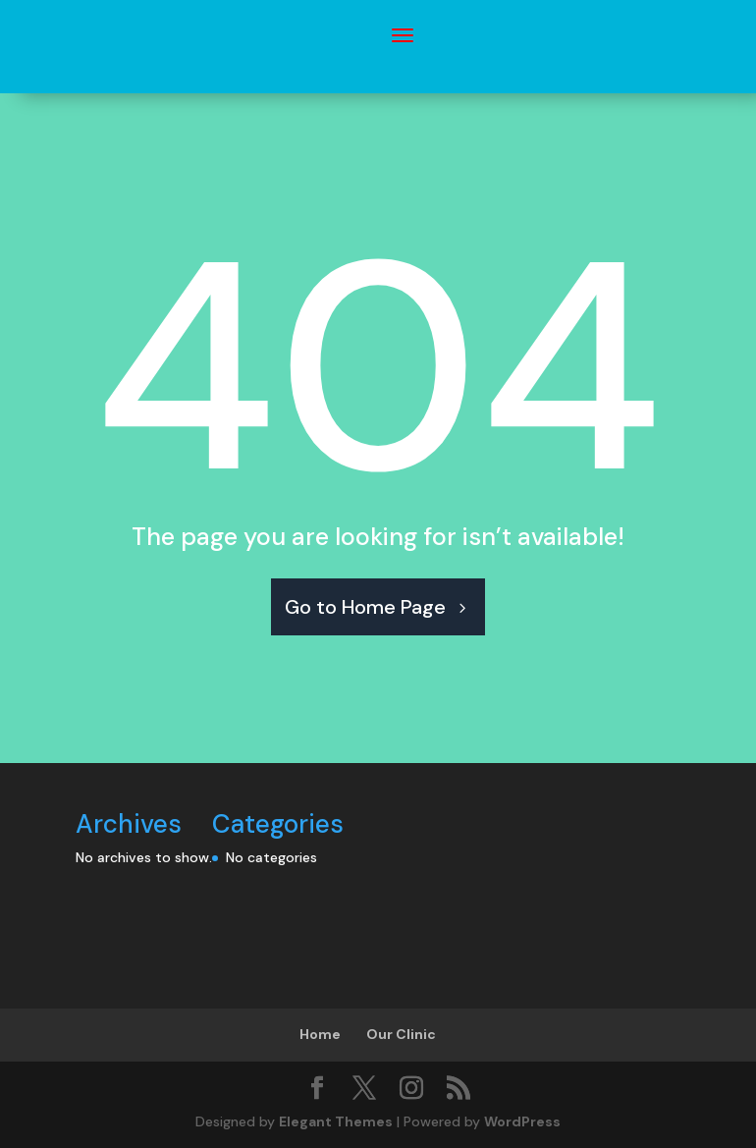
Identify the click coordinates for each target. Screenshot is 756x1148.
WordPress (522, 1121)
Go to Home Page (365, 607)
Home (320, 1034)
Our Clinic (401, 1034)
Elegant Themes (336, 1121)
